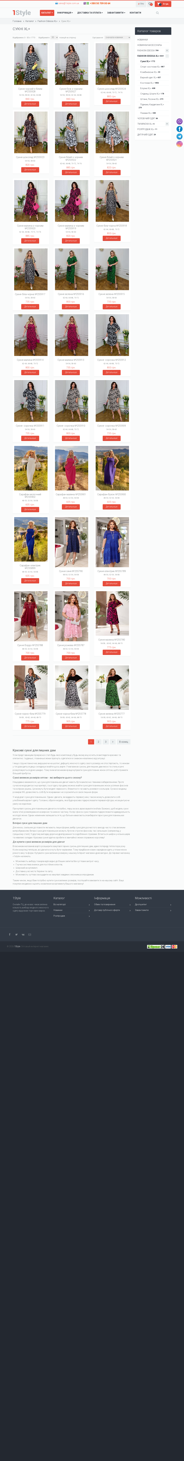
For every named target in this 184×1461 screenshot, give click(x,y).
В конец (123, 741)
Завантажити (153, 910)
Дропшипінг (153, 905)
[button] (141, 4)
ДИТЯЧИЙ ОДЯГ (146, 134)
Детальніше (30, 104)
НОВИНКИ (142, 40)
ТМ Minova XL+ (153, 124)
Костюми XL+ (149, 83)
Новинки (72, 910)
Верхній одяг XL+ (150, 77)
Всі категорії (72, 905)
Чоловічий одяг (147, 118)
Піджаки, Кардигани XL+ (151, 106)
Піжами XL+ (147, 113)
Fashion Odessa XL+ (153, 56)
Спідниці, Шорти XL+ (151, 94)
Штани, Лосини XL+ (151, 99)
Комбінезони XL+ (149, 72)
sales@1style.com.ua (68, 3)
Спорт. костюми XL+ (151, 67)
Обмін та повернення (112, 905)
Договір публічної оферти (112, 910)
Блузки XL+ (147, 88)
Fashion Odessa (153, 50)
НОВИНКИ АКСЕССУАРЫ (149, 45)
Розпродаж (72, 916)
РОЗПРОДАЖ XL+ (147, 129)
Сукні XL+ (147, 61)
